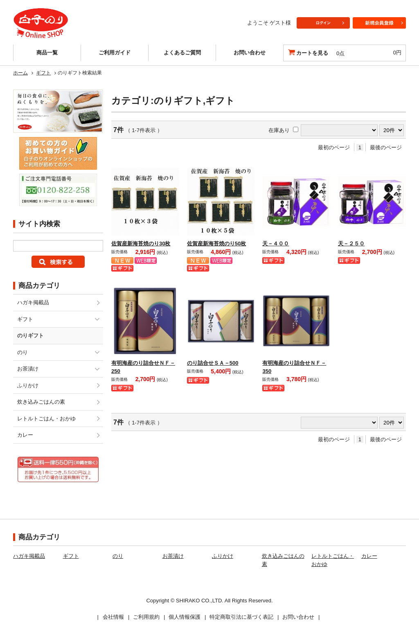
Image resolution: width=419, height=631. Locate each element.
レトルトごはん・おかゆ (46, 418)
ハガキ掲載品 (33, 302)
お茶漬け (27, 369)
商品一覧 (47, 52)
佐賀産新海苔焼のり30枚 (140, 243)
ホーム (20, 73)
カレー (25, 435)
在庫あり (279, 130)
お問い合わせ (250, 52)
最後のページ (386, 147)
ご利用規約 (146, 617)
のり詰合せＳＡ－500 (213, 363)
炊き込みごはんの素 (41, 402)
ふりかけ (27, 385)
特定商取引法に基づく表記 (241, 617)
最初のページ (334, 147)
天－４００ (275, 243)
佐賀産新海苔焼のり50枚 (216, 243)
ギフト (43, 73)
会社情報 (113, 617)
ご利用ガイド (115, 52)
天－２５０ (351, 243)
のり (22, 352)
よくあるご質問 (182, 52)
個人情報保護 (184, 617)
